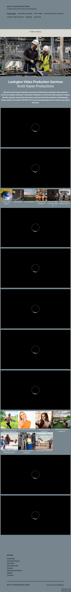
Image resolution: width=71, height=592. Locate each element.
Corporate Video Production (15, 17)
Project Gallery (11, 13)
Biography (29, 17)
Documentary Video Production (53, 13)
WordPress (61, 585)
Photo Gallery (38, 13)
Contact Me (37, 17)
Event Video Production (25, 13)
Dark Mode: (66, 590)
